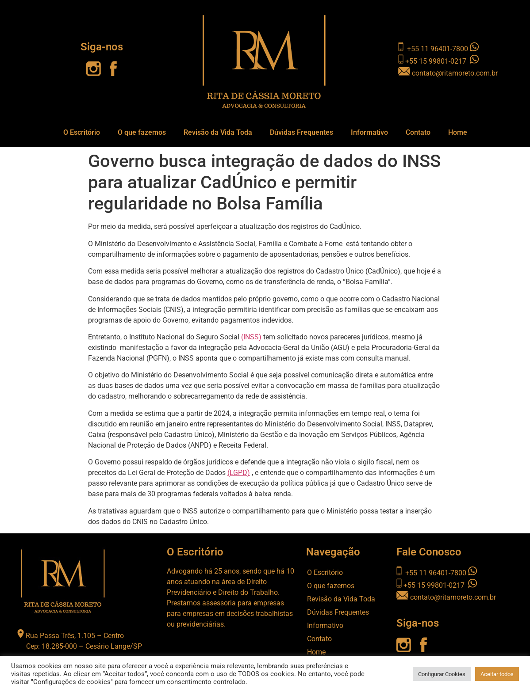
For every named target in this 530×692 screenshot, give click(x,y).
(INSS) (251, 337)
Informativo (369, 132)
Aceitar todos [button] (497, 674)
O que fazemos (142, 132)
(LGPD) (238, 472)
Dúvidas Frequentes (301, 132)
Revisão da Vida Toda (218, 132)
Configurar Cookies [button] (441, 674)
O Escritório (81, 132)
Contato (418, 132)
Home (457, 132)
